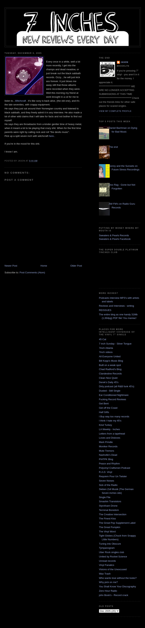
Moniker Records (108, 446)
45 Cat (102, 339)
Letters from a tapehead (112, 433)
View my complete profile (115, 111)
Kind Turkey (105, 425)
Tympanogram (107, 547)
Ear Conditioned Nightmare (114, 395)
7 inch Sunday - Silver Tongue (115, 343)
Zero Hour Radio (108, 590)
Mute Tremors (106, 450)
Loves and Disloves (109, 437)
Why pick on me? (108, 582)
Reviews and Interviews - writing (116, 305)
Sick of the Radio (108, 485)
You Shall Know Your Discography (117, 586)
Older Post (76, 265)
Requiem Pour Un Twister (113, 476)
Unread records (107, 560)
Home (44, 265)
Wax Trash (105, 573)
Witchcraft (21, 100)
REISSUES (105, 310)
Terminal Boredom (109, 510)
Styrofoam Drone (108, 505)
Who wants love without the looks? (118, 578)
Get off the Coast (108, 407)
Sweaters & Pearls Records (114, 235)
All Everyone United (109, 356)
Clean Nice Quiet (108, 377)
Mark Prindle (106, 442)
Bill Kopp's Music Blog (111, 360)
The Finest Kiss (107, 518)
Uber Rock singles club (111, 552)
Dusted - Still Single (109, 390)
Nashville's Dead (108, 454)
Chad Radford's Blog (110, 369)
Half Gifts (104, 412)
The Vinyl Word (107, 531)
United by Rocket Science (113, 556)
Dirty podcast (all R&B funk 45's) (116, 386)
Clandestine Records (110, 373)
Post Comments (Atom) (32, 272)
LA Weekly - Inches (109, 429)
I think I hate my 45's (110, 420)
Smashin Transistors (110, 501)
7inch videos (106, 352)
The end (113, 147)
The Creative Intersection (112, 514)
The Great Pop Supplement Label (117, 522)
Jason (124, 62)
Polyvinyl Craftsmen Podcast (114, 467)
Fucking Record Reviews (112, 399)
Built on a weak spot (110, 365)
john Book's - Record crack (113, 595)
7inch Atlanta (106, 348)
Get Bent (104, 403)
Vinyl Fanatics (106, 565)
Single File (104, 497)
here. (52, 136)
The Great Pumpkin (109, 527)
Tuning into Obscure (110, 543)
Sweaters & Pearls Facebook (115, 239)
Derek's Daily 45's (108, 382)
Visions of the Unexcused (112, 569)
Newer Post (11, 265)
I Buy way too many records (114, 416)
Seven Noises (106, 480)
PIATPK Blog (106, 459)
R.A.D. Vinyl (105, 472)
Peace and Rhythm (109, 463)
